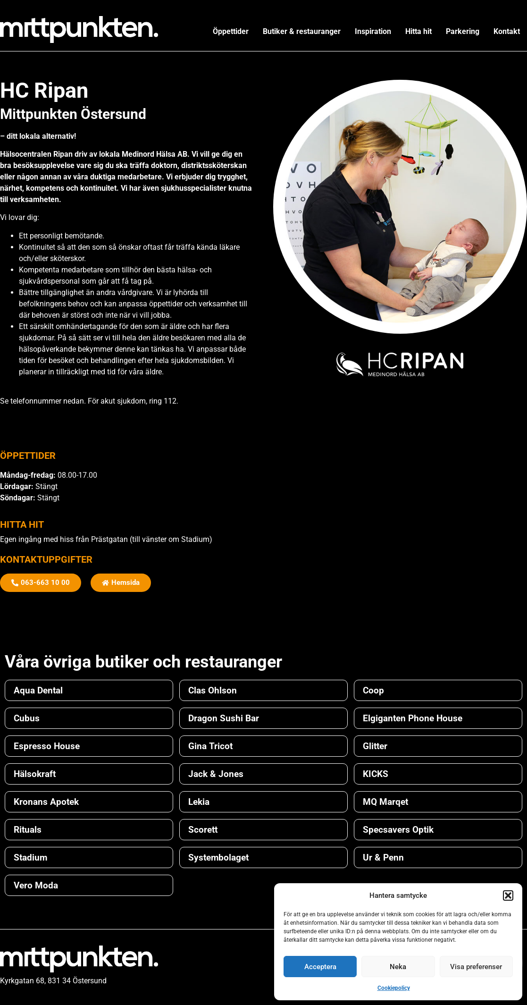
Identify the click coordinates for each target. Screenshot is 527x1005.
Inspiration (373, 31)
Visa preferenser (476, 967)
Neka (398, 967)
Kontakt (507, 31)
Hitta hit (418, 31)
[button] (508, 895)
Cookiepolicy (393, 988)
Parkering (462, 31)
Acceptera (320, 967)
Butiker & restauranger (302, 31)
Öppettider (231, 31)
